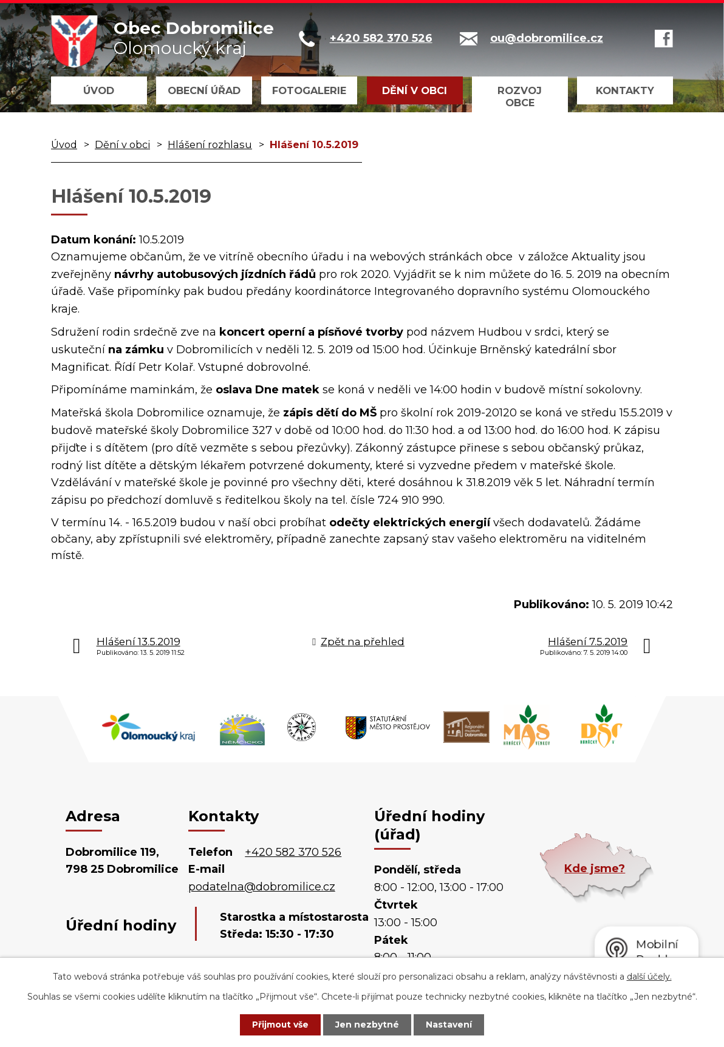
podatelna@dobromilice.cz (261, 886)
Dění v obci (414, 90)
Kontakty (625, 90)
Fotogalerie (309, 90)
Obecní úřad (204, 90)
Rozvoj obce (519, 96)
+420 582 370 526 (293, 852)
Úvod (98, 90)
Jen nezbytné (368, 1024)
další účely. (649, 976)
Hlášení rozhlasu (210, 144)
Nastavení (451, 1024)
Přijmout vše (279, 1024)
